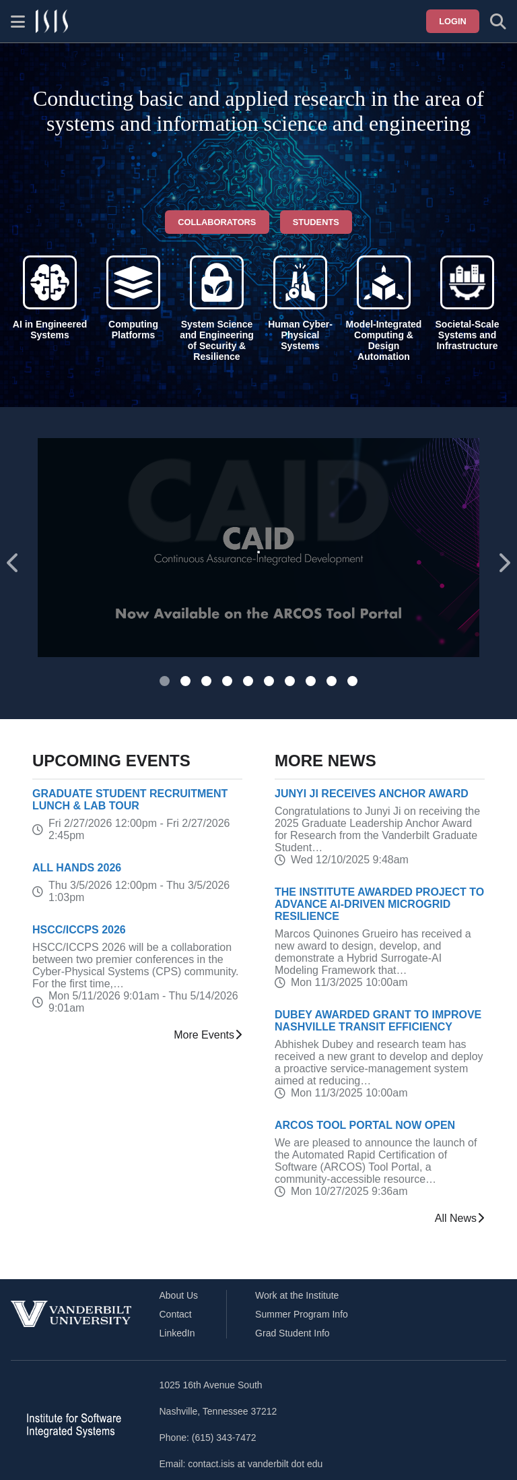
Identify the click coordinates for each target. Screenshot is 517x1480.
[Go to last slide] (13, 563)
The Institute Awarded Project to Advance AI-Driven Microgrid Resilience (379, 904)
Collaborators (217, 222)
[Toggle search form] (498, 21)
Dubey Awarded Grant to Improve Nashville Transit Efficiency (378, 1020)
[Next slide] (503, 563)
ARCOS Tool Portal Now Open (365, 1125)
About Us (179, 1295)
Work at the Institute (297, 1295)
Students (316, 222)
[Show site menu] (18, 21)
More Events (208, 1035)
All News (460, 1218)
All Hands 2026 (76, 867)
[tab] (165, 681)
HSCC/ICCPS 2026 (79, 929)
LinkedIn (177, 1333)
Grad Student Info (292, 1333)
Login (453, 21)
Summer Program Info (301, 1314)
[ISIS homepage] (52, 21)
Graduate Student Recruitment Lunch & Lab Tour (130, 799)
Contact (176, 1314)
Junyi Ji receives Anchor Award (372, 793)
